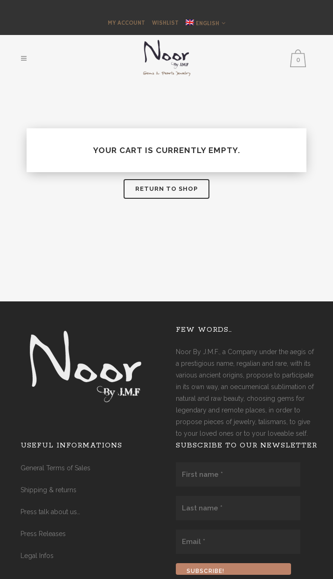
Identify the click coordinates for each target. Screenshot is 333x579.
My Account (126, 23)
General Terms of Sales (55, 468)
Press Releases (43, 533)
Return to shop (166, 188)
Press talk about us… (50, 512)
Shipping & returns (48, 490)
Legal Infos (37, 555)
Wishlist (165, 23)
